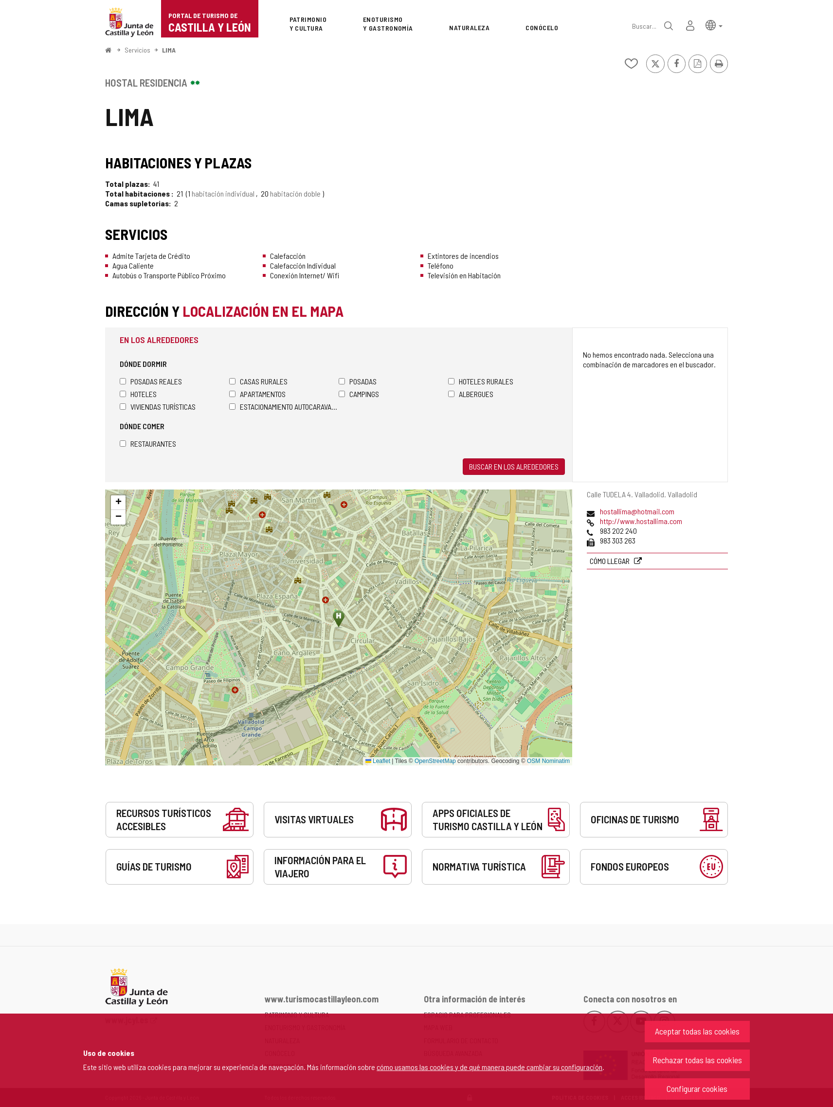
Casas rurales (258, 381)
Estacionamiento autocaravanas (284, 406)
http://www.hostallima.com (641, 521)
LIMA (169, 50)
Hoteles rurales (480, 381)
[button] (714, 24)
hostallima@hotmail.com (637, 511)
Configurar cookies (697, 1088)
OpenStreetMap (435, 761)
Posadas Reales (151, 381)
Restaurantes (148, 443)
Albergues (470, 394)
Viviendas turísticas (158, 406)
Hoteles (138, 394)
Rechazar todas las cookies (697, 1059)
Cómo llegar (610, 560)
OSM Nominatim (548, 761)
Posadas (358, 381)
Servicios (137, 50)
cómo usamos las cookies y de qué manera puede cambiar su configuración (489, 1066)
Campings (359, 394)
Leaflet (377, 761)
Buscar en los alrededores (514, 466)
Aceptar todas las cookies (697, 1031)
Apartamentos (257, 394)
